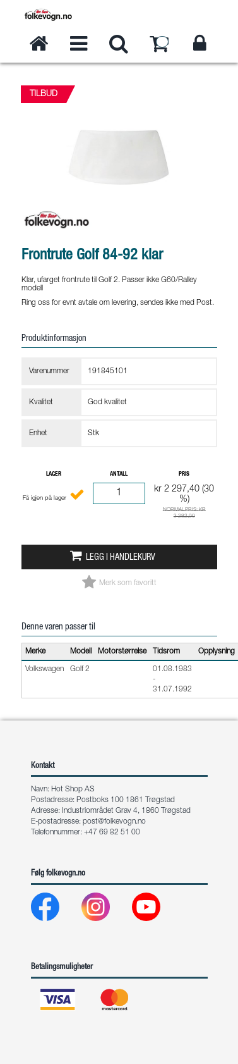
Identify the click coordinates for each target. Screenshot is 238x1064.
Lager (53, 474)
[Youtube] (156, 910)
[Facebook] (55, 910)
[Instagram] (105, 910)
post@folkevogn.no (114, 822)
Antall (119, 474)
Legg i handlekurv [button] (120, 558)
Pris (184, 474)
